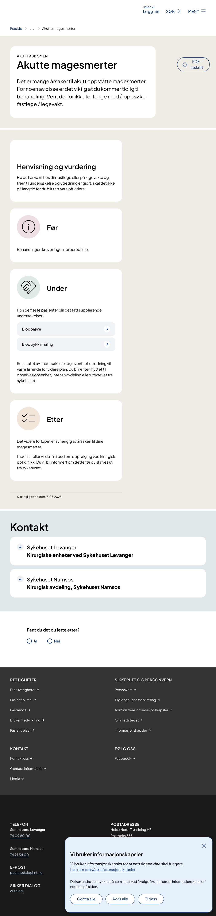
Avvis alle (120, 898)
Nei (57, 640)
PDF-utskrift (196, 53)
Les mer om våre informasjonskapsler (102, 869)
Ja (35, 640)
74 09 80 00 (20, 835)
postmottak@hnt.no (26, 872)
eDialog (16, 891)
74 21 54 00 (19, 854)
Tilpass (151, 898)
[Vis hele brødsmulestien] (32, 28)
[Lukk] (204, 845)
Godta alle (86, 898)
